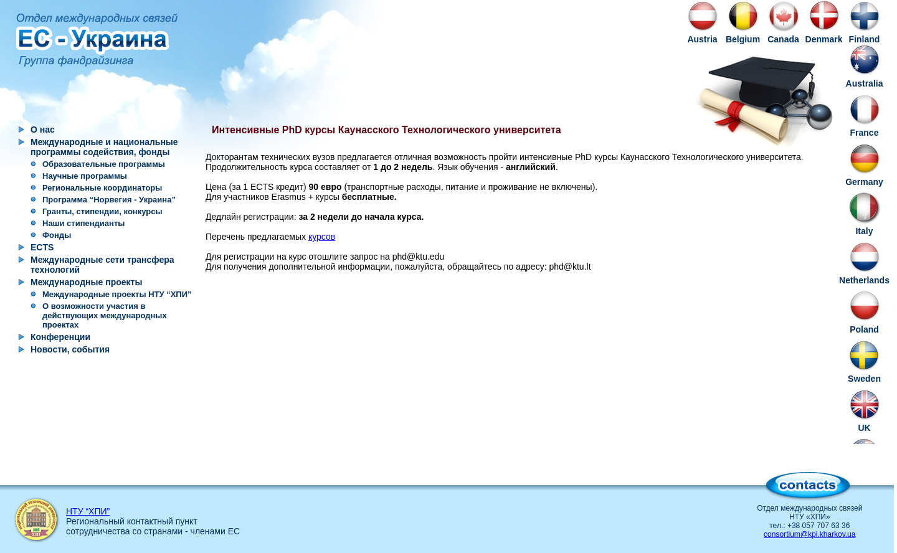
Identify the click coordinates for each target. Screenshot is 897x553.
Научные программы (84, 176)
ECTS (42, 247)
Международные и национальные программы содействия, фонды (104, 147)
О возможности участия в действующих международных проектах (104, 315)
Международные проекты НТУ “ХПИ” (117, 294)
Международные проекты (86, 282)
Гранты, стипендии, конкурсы (102, 211)
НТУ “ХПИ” (88, 511)
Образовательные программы (103, 164)
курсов (321, 237)
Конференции (60, 337)
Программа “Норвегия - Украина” (109, 199)
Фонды (56, 235)
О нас (43, 130)
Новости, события (70, 349)
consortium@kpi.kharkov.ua (809, 534)
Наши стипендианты (83, 223)
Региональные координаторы (102, 187)
